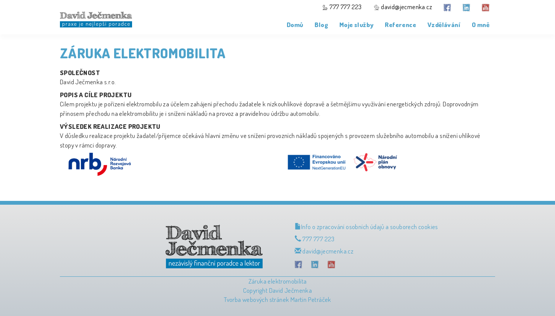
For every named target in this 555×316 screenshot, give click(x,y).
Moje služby (356, 25)
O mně (480, 25)
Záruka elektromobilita (277, 281)
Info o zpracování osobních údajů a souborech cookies (366, 227)
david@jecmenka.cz (402, 7)
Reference (400, 25)
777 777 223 (342, 7)
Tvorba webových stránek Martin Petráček (277, 299)
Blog (321, 25)
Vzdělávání (444, 25)
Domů (295, 25)
